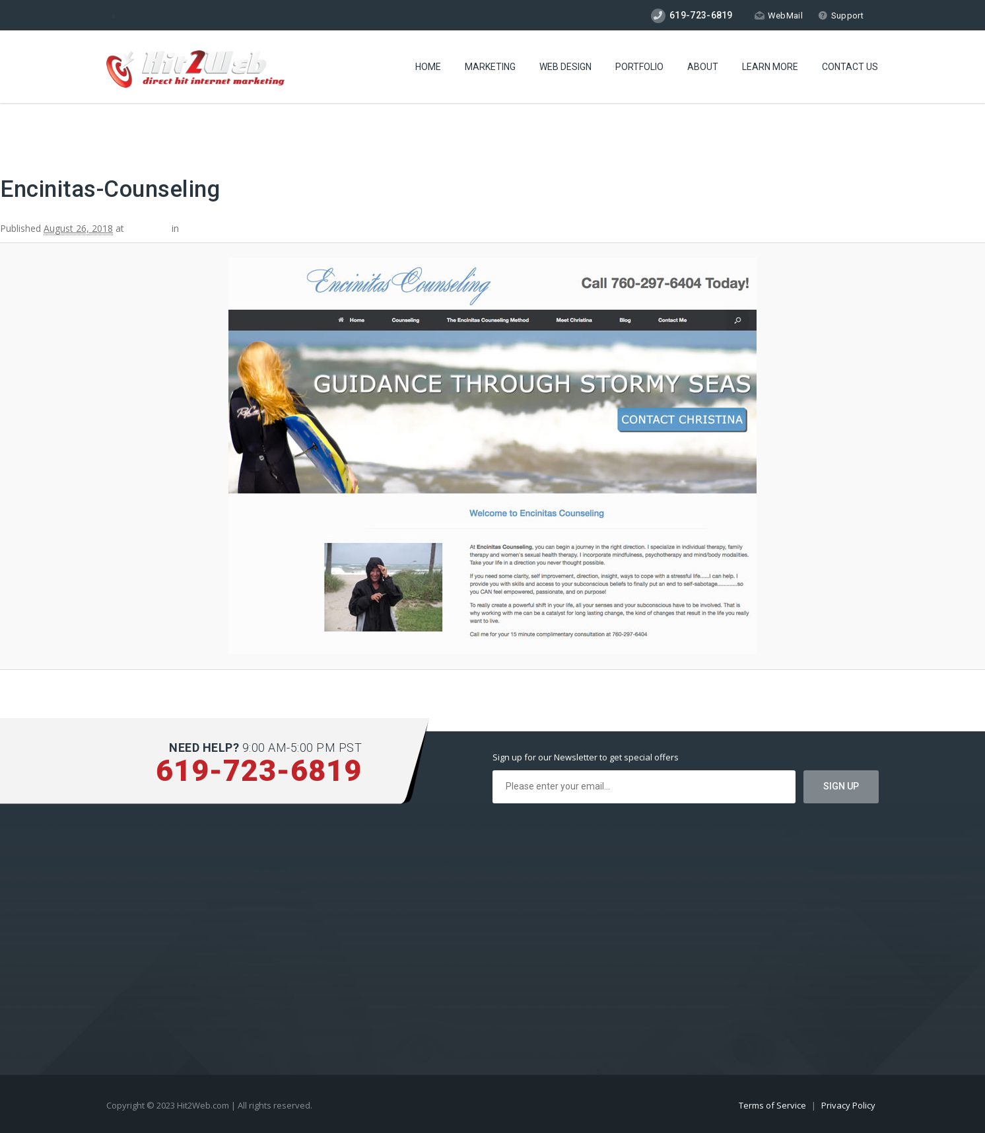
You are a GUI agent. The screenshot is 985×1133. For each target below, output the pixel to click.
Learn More (770, 66)
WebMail (779, 15)
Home (428, 66)
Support (841, 15)
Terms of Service (773, 1105)
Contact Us (850, 66)
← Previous (24, 134)
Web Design (565, 66)
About (702, 66)
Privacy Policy (848, 1105)
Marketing (490, 66)
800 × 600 (148, 228)
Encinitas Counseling (225, 228)
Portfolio (639, 66)
